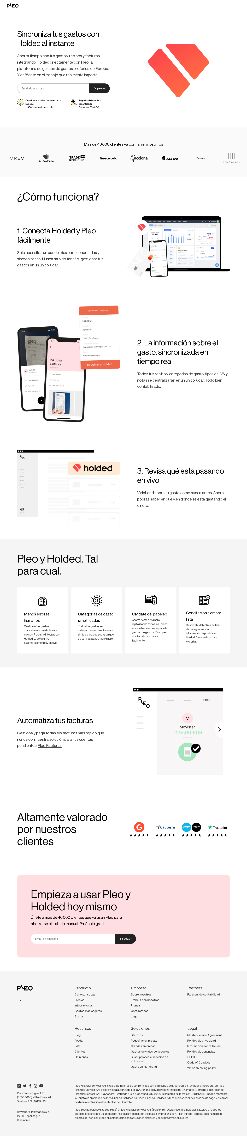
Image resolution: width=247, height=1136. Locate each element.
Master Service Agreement (204, 1035)
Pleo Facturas (50, 745)
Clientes (80, 1051)
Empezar (99, 88)
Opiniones (81, 1057)
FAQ (77, 1046)
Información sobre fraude (204, 1046)
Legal (134, 1016)
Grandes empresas (143, 1046)
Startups (137, 1035)
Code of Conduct (198, 1062)
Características (85, 994)
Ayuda (79, 1040)
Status (79, 1016)
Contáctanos (139, 1011)
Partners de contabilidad (203, 994)
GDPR (191, 1057)
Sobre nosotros (141, 994)
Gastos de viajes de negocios (150, 1051)
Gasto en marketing (144, 1066)
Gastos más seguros (88, 1011)
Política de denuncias (201, 1051)
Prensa (135, 1005)
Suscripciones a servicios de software (149, 1059)
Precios (79, 1000)
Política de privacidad (201, 1040)
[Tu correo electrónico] (53, 88)
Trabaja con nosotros (145, 1000)
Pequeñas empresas (144, 1040)
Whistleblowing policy (201, 1068)
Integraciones (84, 1005)
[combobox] (20, 999)
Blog (78, 1035)
